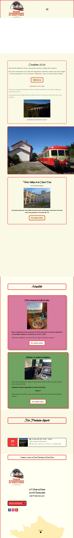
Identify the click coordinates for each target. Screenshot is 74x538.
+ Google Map (56, 444)
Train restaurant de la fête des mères (38, 441)
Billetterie (37, 80)
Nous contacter (15, 503)
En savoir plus (37, 218)
